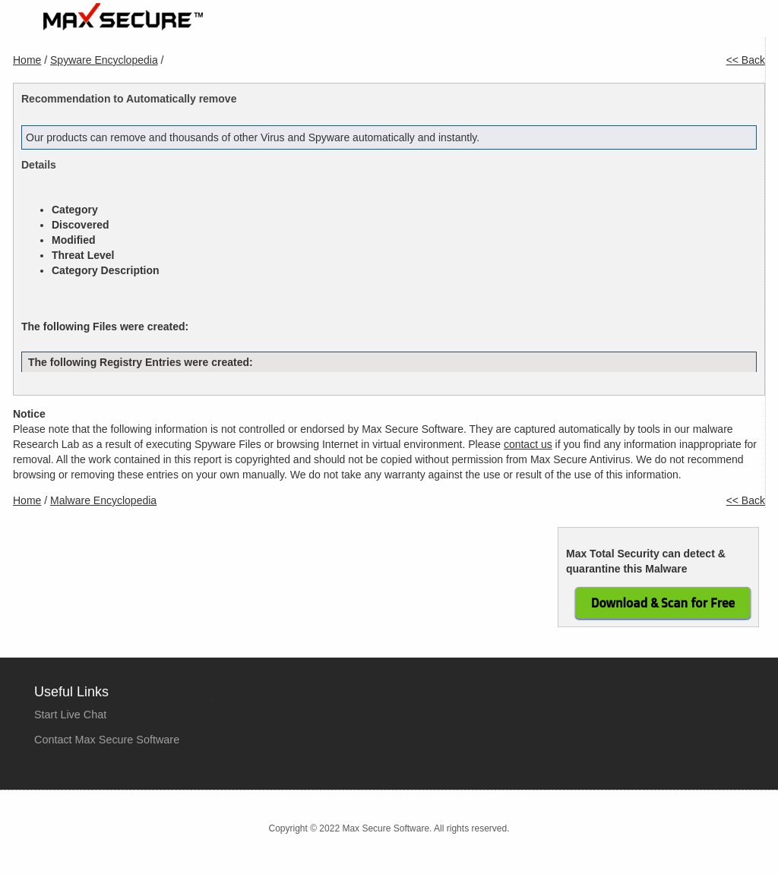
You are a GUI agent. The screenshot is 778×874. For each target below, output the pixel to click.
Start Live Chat (70, 714)
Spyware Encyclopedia (104, 60)
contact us (528, 444)
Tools (675, 23)
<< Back (745, 60)
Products (462, 23)
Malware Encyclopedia (103, 500)
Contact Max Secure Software (106, 740)
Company (611, 23)
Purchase (535, 23)
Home (399, 23)
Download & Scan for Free (663, 603)
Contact (733, 23)
